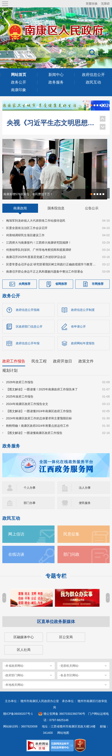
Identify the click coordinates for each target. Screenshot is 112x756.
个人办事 (30, 487)
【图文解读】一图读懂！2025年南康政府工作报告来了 (42, 389)
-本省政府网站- (14, 665)
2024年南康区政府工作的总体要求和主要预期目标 (39, 418)
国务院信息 (56, 208)
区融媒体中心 (24, 637)
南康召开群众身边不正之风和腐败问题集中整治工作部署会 (44, 271)
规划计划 (10, 370)
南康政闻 (20, 208)
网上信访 (16, 534)
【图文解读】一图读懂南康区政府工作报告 (34, 433)
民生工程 (39, 361)
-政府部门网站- (14, 675)
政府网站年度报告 (83, 343)
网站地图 (63, 732)
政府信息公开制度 (83, 309)
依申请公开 (78, 326)
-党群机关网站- (69, 665)
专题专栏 (56, 576)
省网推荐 (61, 283)
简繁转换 (92, 3)
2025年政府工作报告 (19, 396)
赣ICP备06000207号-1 (18, 713)
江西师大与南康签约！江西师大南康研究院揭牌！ (38, 242)
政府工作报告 (13, 361)
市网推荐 (98, 283)
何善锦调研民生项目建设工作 (25, 235)
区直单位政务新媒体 (56, 621)
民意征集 (71, 534)
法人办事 (85, 487)
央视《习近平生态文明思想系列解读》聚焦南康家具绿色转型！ (51, 119)
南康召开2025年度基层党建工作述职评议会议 (36, 257)
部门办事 (30, 503)
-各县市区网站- (69, 675)
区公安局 (66, 637)
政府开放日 (62, 361)
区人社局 (23, 650)
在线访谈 (16, 554)
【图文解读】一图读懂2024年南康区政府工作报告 (39, 411)
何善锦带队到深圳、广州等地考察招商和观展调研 (38, 249)
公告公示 (91, 208)
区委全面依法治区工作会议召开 (27, 228)
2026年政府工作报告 (19, 382)
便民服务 (85, 503)
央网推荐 (24, 283)
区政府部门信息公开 (29, 326)
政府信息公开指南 (28, 309)
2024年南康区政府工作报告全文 (27, 404)
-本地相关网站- (14, 684)
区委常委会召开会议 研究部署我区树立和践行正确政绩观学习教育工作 (51, 264)
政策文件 (86, 361)
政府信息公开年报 (28, 343)
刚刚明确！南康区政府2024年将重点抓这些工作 (37, 425)
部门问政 (71, 554)
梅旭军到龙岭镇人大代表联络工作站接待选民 (35, 220)
